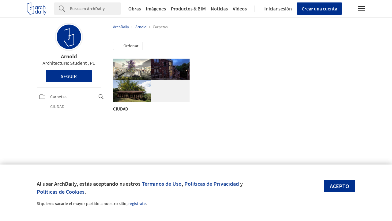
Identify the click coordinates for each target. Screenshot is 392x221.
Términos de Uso (162, 183)
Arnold (69, 56)
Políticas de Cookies (61, 191)
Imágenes (156, 8)
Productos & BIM (188, 8)
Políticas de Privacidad (211, 183)
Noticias (219, 8)
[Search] (95, 8)
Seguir (69, 76)
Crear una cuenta (319, 9)
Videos (240, 8)
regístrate (137, 203)
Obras (134, 8)
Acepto (339, 186)
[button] (127, 46)
